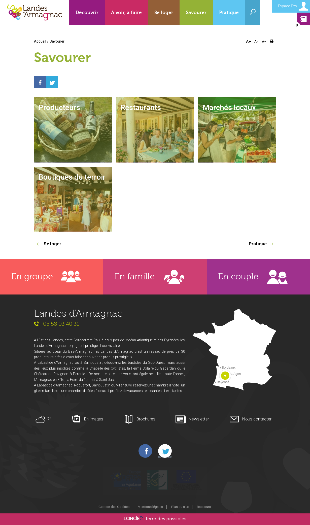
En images (93, 418)
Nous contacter (256, 418)
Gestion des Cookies (113, 507)
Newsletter (198, 418)
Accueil (40, 41)
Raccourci (204, 507)
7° (49, 419)
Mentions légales (150, 507)
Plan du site (180, 507)
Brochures (145, 418)
